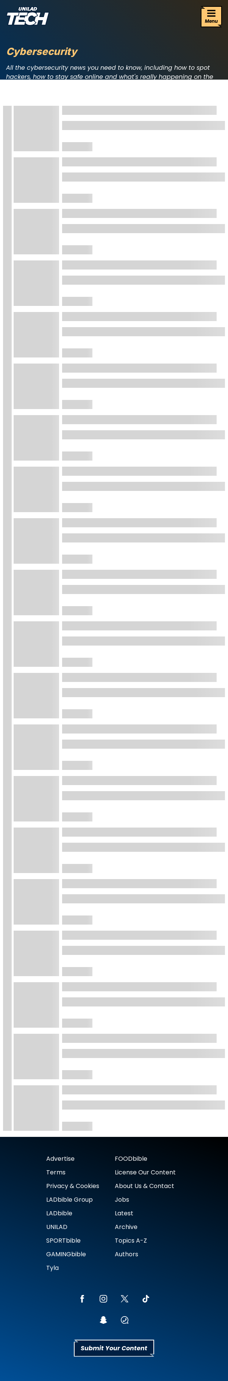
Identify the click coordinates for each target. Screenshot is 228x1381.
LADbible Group (69, 1199)
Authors (126, 1254)
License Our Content (145, 1172)
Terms (56, 1172)
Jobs (122, 1199)
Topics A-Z (131, 1240)
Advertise (60, 1158)
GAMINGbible (66, 1254)
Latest (124, 1213)
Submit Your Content (114, 1348)
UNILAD (56, 1227)
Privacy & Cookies (72, 1186)
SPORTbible (63, 1240)
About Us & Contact (144, 1186)
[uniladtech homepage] (27, 16)
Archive (126, 1227)
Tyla (52, 1267)
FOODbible (131, 1158)
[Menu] (211, 17)
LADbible (59, 1213)
